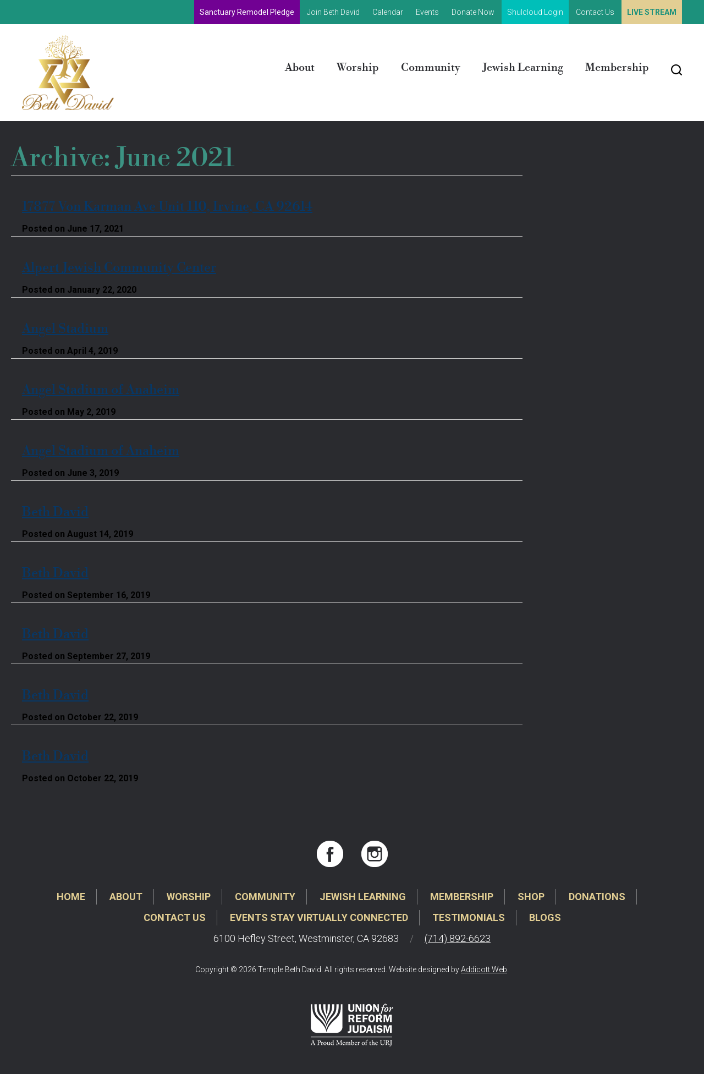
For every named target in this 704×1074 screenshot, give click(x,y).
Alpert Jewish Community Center (119, 268)
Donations (597, 896)
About (300, 68)
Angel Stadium (65, 329)
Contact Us (595, 12)
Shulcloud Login (535, 12)
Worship (358, 68)
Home (71, 896)
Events (427, 12)
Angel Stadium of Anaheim (100, 390)
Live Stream (651, 12)
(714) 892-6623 (458, 938)
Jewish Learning (522, 68)
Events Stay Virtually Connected (319, 917)
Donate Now (473, 12)
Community (430, 68)
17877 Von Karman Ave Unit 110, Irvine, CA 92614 (167, 207)
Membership (617, 68)
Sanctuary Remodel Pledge (247, 12)
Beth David (55, 512)
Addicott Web (484, 969)
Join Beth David (333, 12)
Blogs (545, 917)
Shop (531, 896)
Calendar (387, 12)
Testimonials (468, 917)
